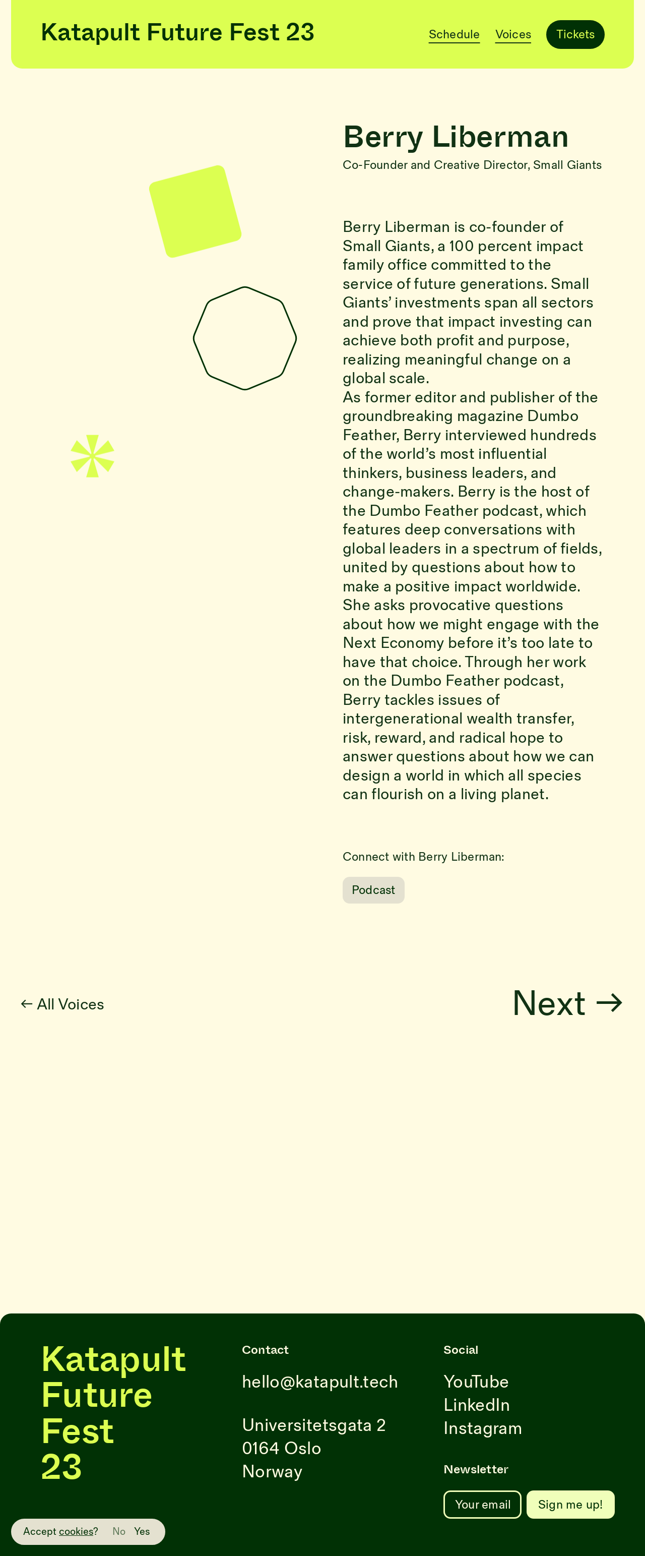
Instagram (482, 1429)
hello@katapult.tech (320, 1382)
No (118, 1532)
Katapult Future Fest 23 (177, 34)
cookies (76, 1532)
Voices (513, 34)
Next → (592, 1004)
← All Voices (86, 1004)
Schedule (454, 34)
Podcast (374, 890)
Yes (142, 1532)
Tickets (575, 34)
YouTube (476, 1382)
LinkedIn (476, 1405)
